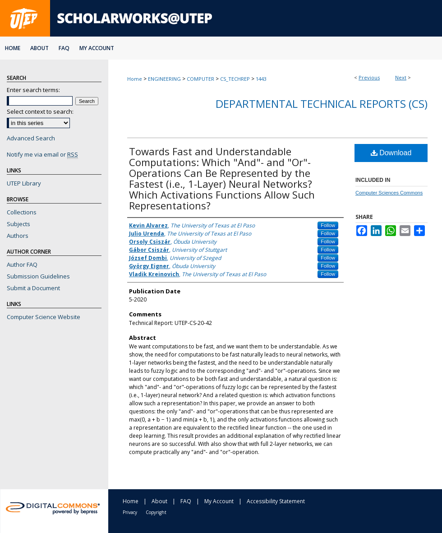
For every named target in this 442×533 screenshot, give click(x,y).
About (159, 501)
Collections (22, 212)
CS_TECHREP (235, 78)
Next (400, 77)
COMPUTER (200, 78)
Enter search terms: (33, 90)
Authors (17, 236)
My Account (219, 501)
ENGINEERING (164, 78)
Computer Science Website (43, 317)
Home (134, 78)
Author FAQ (22, 264)
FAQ (185, 501)
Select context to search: (40, 111)
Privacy (130, 512)
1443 (261, 78)
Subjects (18, 224)
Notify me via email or (42, 154)
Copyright (156, 512)
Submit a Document (33, 288)
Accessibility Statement (276, 501)
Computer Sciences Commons (389, 192)
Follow (328, 225)
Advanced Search (31, 138)
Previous (369, 77)
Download (391, 153)
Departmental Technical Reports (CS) (322, 103)
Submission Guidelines (38, 276)
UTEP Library (24, 183)
